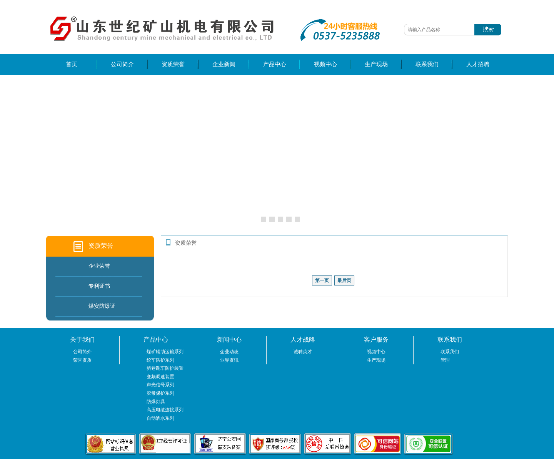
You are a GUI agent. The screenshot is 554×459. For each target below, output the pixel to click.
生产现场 (376, 64)
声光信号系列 (160, 384)
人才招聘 (477, 64)
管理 (445, 360)
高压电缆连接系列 (165, 409)
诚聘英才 (303, 351)
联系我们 (427, 64)
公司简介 (122, 64)
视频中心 (325, 64)
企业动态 (229, 351)
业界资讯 (229, 360)
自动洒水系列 (160, 418)
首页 (71, 64)
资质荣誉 (173, 64)
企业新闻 (223, 64)
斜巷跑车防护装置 (165, 368)
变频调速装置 (160, 376)
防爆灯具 (156, 401)
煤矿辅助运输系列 (165, 351)
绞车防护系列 (160, 360)
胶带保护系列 (160, 393)
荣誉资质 (82, 360)
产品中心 (274, 64)
